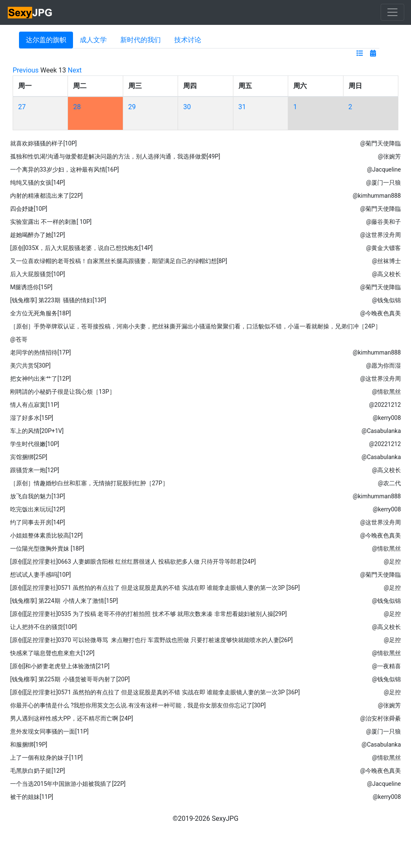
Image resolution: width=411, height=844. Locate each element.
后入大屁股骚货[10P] (37, 274)
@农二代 (389, 483)
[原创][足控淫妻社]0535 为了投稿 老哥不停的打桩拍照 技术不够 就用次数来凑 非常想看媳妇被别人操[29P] (148, 613)
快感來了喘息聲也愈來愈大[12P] (52, 653)
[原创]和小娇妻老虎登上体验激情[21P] (59, 666)
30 (187, 107)
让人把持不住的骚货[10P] (43, 627)
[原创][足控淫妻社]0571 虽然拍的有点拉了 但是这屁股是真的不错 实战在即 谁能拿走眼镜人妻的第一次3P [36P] (155, 587)
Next (75, 70)
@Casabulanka (381, 430)
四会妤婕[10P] (28, 208)
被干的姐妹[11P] (31, 796)
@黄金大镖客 (383, 248)
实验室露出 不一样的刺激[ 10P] (51, 221)
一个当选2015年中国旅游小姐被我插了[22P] (67, 783)
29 (132, 107)
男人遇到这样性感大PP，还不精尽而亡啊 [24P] (71, 718)
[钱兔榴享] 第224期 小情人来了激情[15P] (64, 600)
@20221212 (385, 404)
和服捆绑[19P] (28, 744)
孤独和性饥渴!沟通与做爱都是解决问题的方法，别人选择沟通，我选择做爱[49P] (115, 156)
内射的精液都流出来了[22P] (46, 195)
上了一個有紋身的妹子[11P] (46, 757)
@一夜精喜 (386, 666)
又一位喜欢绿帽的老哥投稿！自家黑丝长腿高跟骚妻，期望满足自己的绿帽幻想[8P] (118, 261)
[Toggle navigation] (392, 12)
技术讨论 (187, 40)
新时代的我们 (140, 40)
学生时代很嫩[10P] (34, 444)
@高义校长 (386, 274)
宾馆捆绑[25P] (28, 457)
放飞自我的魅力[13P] (37, 496)
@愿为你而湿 (383, 365)
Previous (26, 70)
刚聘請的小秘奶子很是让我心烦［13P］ (62, 391)
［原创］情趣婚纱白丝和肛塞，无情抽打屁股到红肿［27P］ (89, 483)
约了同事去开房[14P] (37, 522)
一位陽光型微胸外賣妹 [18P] (47, 548)
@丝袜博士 (386, 261)
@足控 (392, 561)
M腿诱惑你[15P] (31, 287)
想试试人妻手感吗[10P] (40, 574)
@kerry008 (387, 417)
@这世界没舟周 (380, 234)
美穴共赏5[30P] (30, 365)
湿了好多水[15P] (31, 417)
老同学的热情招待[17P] (40, 352)
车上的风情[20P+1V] (37, 430)
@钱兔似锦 (386, 300)
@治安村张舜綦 (380, 718)
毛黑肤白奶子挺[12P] (37, 770)
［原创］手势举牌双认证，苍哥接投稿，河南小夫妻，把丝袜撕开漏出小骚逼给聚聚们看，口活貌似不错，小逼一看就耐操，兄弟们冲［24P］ (195, 326)
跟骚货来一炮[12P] (34, 470)
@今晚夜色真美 (380, 313)
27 (22, 107)
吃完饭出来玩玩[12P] (37, 509)
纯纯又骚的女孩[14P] (37, 182)
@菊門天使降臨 (380, 143)
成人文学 (93, 40)
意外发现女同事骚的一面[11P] (49, 731)
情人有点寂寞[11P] (34, 404)
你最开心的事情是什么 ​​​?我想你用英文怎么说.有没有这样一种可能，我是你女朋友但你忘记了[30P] (138, 705)
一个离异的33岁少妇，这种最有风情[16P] (64, 169)
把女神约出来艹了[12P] (40, 378)
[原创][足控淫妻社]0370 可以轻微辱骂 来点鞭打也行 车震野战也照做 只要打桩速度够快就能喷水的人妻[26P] (151, 640)
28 (77, 107)
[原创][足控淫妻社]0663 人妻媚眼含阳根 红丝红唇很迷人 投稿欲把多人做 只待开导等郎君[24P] (133, 561)
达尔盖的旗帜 (46, 40)
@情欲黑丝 (386, 391)
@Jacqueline (384, 169)
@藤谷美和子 (383, 221)
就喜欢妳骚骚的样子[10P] (43, 143)
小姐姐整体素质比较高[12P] (46, 535)
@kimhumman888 (377, 195)
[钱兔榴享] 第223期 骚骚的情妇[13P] (58, 300)
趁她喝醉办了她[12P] (37, 234)
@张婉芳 (389, 156)
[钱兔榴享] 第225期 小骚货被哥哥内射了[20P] (70, 679)
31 (242, 107)
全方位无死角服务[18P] (40, 313)
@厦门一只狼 (383, 182)
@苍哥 (18, 339)
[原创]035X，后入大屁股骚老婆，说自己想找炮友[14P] (81, 248)
